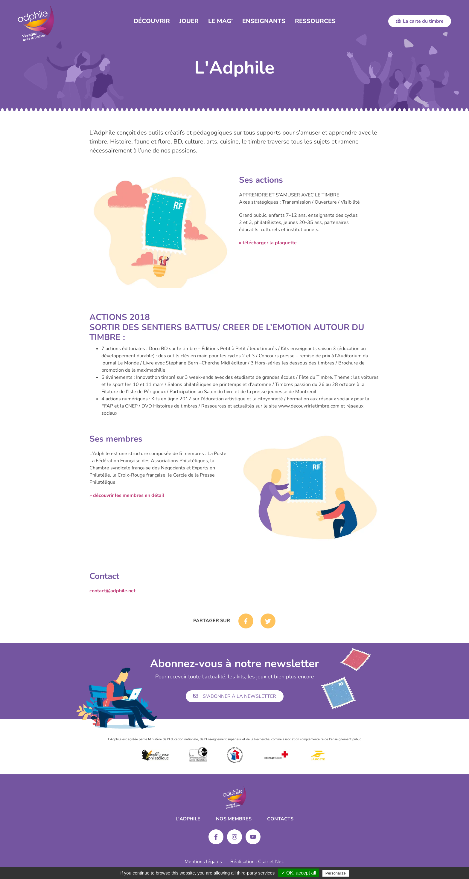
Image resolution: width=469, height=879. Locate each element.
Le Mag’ (220, 21)
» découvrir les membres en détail (126, 495)
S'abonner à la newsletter (234, 696)
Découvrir (152, 21)
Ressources (315, 21)
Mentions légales (203, 861)
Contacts (280, 819)
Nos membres (234, 819)
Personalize (335, 873)
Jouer (189, 21)
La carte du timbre (420, 21)
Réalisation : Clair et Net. (257, 861)
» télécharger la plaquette (268, 242)
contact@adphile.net (112, 590)
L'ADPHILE (188, 819)
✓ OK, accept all (298, 872)
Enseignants (263, 21)
